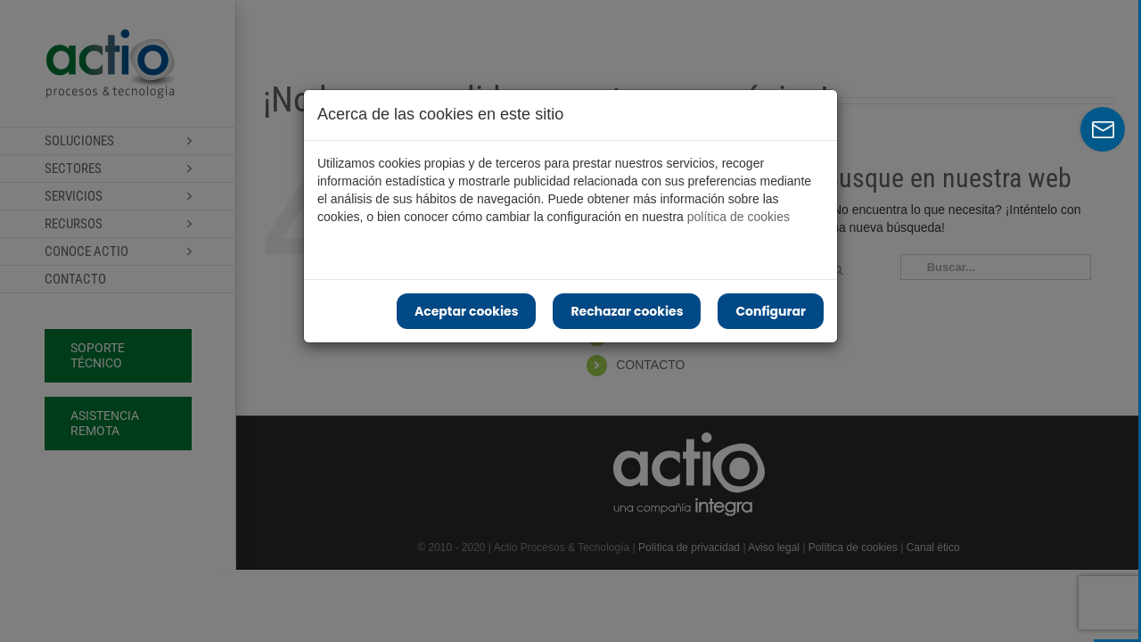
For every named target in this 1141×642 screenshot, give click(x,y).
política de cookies (738, 217)
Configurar (770, 311)
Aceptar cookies (467, 311)
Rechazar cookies (626, 311)
